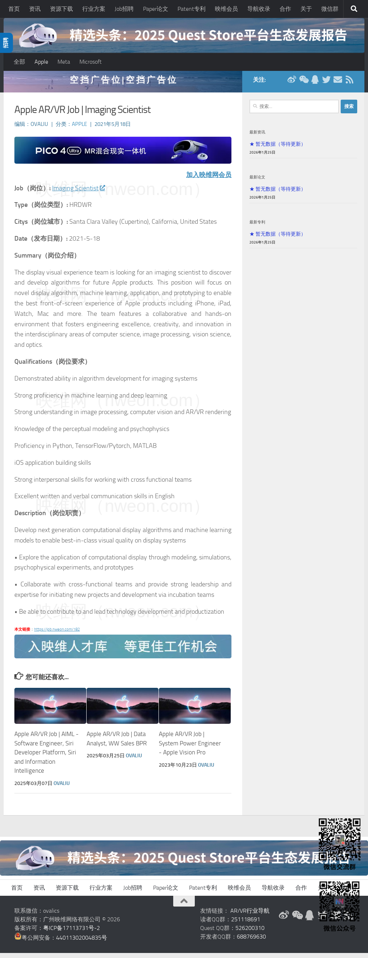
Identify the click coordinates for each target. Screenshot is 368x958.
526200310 (249, 933)
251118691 (245, 924)
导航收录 (258, 8)
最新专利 (257, 226)
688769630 (251, 941)
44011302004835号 (81, 942)
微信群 (330, 8)
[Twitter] (326, 84)
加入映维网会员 (208, 179)
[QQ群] (314, 84)
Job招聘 (124, 8)
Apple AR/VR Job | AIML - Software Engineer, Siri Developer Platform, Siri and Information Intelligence (46, 757)
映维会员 (226, 8)
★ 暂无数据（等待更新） (277, 148)
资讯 (35, 8)
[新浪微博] (292, 84)
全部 (19, 61)
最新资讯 (257, 136)
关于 (306, 8)
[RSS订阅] (349, 84)
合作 (285, 8)
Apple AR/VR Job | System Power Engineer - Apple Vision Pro (190, 748)
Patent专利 (192, 8)
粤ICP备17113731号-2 (71, 933)
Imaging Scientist (78, 193)
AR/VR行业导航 (250, 915)
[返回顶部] (184, 906)
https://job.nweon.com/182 (57, 634)
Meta (64, 61)
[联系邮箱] (338, 84)
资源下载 (61, 8)
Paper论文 (155, 8)
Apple (41, 61)
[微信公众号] (303, 84)
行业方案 (93, 8)
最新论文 (257, 181)
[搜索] (354, 9)
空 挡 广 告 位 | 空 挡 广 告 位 (123, 84)
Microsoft (90, 61)
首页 (14, 8)
